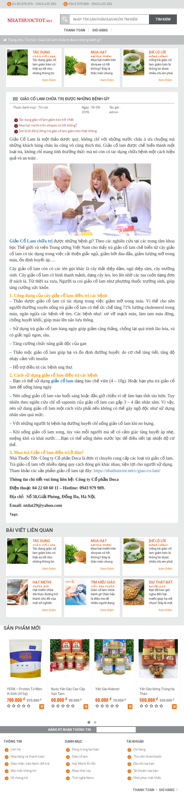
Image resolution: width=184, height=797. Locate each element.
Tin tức (31, 40)
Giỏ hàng (100, 30)
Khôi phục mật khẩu (147, 778)
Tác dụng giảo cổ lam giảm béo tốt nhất (45, 53)
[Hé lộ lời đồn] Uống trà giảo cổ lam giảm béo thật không (161, 53)
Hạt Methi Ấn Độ (83, 764)
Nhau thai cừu (81, 771)
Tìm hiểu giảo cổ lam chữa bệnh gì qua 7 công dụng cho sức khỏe (103, 583)
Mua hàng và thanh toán (27, 756)
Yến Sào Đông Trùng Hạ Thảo (157, 691)
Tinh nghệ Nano (83, 778)
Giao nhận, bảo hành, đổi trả (30, 764)
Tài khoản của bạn (145, 771)
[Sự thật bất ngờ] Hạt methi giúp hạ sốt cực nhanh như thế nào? (161, 583)
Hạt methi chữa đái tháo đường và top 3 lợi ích (44, 583)
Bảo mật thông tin (23, 771)
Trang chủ (15, 40)
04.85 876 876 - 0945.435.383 (31, 4)
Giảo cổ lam (80, 756)
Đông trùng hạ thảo (85, 749)
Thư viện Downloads (147, 756)
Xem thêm (49, 80)
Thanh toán (74, 30)
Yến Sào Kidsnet (107, 689)
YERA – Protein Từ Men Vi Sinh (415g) (24, 691)
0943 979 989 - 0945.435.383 (87, 4)
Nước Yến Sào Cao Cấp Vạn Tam (68, 691)
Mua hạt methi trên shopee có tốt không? (102, 53)
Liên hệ (16, 749)
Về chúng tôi (19, 778)
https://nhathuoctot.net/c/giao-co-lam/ (127, 470)
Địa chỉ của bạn (143, 764)
